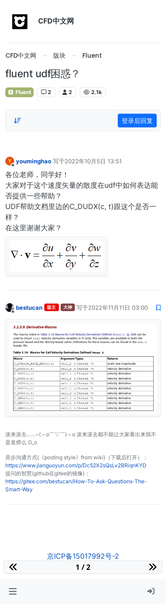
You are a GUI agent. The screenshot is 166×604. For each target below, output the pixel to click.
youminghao (33, 161)
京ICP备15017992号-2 (83, 556)
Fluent (19, 92)
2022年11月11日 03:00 (118, 307)
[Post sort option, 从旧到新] (17, 120)
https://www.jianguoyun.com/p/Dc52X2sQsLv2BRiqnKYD (76, 465)
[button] (13, 591)
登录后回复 (137, 120)
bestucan (29, 307)
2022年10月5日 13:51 (93, 161)
